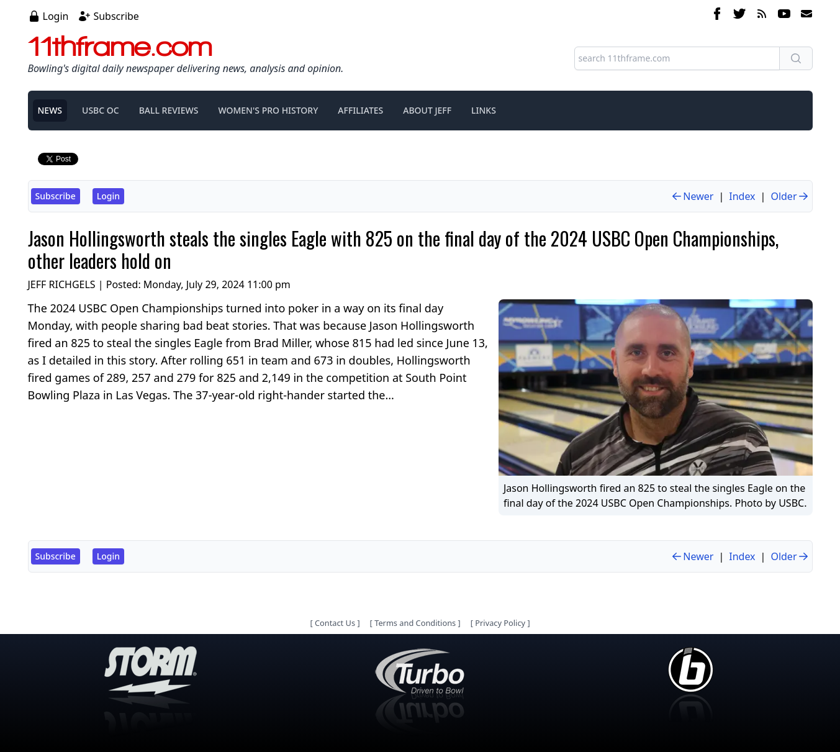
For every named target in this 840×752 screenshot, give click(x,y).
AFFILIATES (360, 110)
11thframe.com (120, 46)
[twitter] (739, 15)
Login (56, 16)
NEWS (50, 110)
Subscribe (115, 16)
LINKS (483, 110)
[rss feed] (762, 15)
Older (789, 196)
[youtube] (784, 15)
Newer (692, 196)
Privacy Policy (500, 622)
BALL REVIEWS (169, 110)
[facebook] (717, 15)
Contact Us (335, 622)
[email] (804, 15)
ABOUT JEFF (427, 110)
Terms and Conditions (415, 622)
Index (742, 196)
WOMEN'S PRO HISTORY (268, 110)
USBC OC (100, 110)
